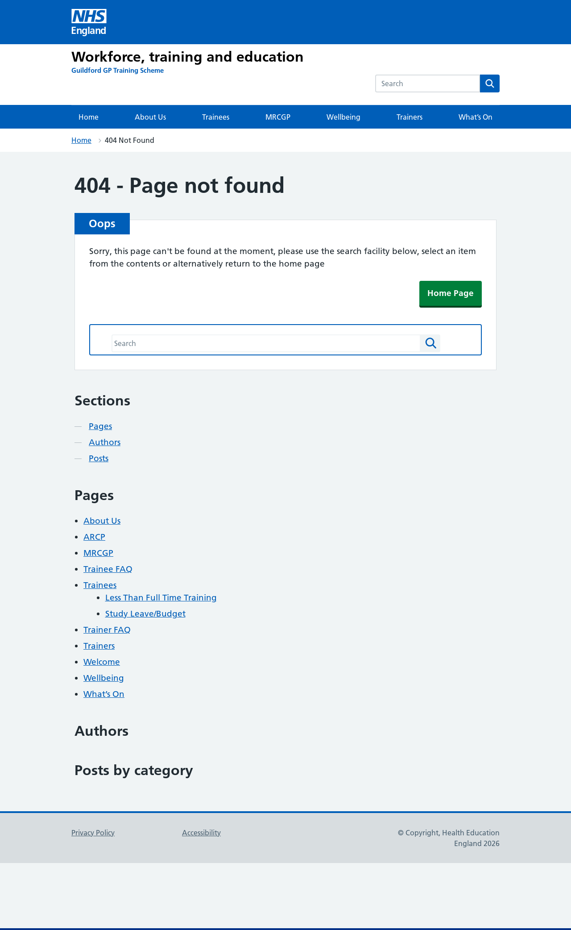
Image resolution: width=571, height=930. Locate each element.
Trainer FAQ (107, 630)
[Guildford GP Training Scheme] (117, 70)
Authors (104, 442)
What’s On (475, 117)
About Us (150, 117)
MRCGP (277, 117)
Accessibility (201, 832)
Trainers (409, 117)
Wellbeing (343, 117)
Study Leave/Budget (145, 614)
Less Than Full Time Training (161, 597)
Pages (100, 426)
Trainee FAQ (107, 569)
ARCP (94, 537)
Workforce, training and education (187, 56)
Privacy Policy (93, 832)
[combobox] (427, 83)
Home (89, 117)
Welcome (101, 662)
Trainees (215, 117)
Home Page (450, 293)
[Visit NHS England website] (89, 22)
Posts (98, 458)
